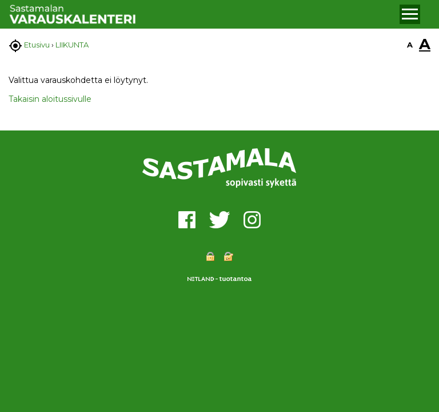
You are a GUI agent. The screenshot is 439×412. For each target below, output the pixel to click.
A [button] (410, 44)
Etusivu (37, 44)
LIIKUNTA (72, 44)
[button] (410, 14)
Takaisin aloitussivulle (50, 99)
